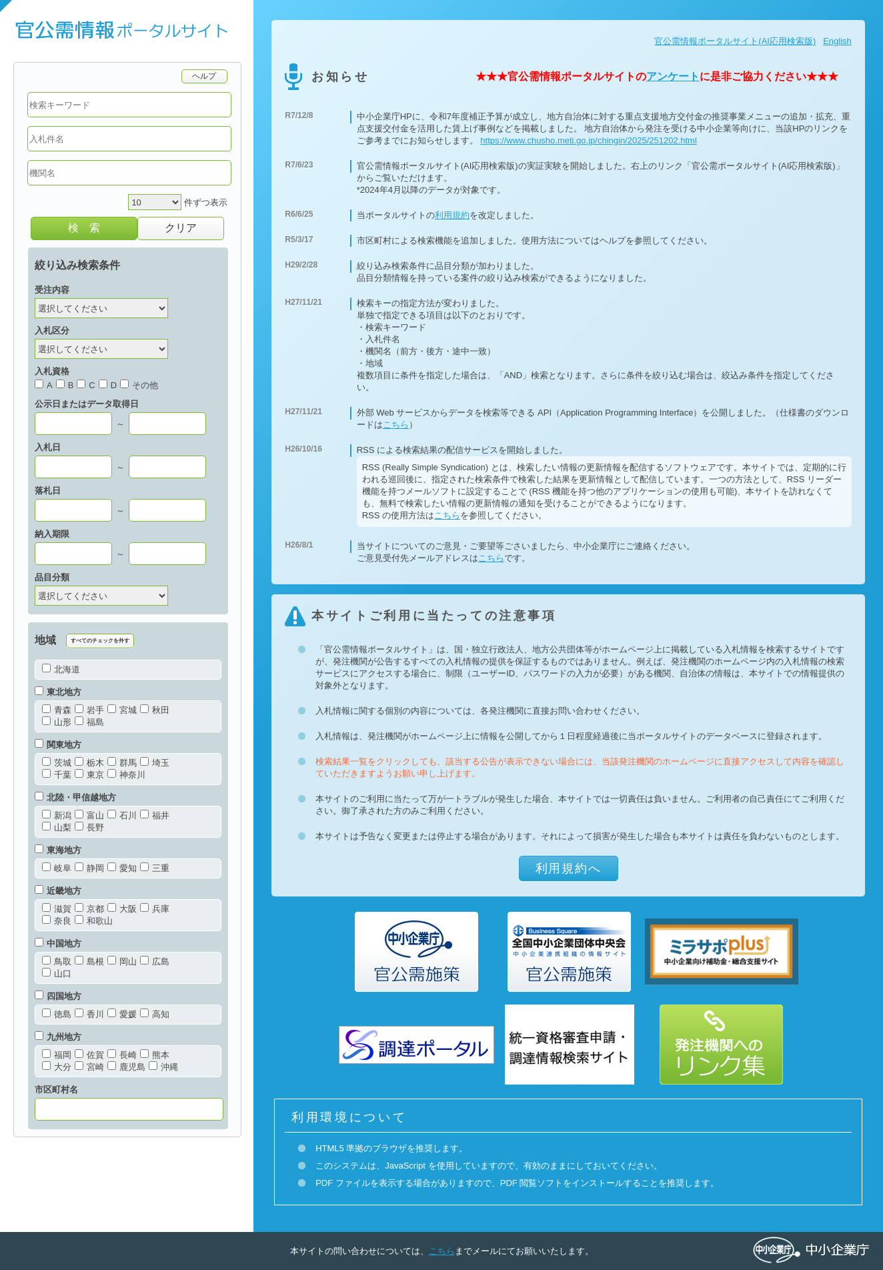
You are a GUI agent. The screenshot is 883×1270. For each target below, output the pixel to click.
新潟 (56, 815)
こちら (396, 425)
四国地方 (58, 996)
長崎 (122, 1055)
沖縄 (163, 1067)
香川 (89, 1014)
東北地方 (58, 692)
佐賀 (89, 1055)
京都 (89, 909)
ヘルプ (204, 75)
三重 (154, 868)
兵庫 (154, 909)
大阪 (122, 909)
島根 (89, 962)
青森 (56, 710)
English (837, 41)
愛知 (122, 868)
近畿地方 (58, 891)
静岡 (89, 868)
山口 (56, 974)
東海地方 (58, 850)
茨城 (56, 763)
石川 (122, 815)
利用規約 (452, 215)
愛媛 (122, 1014)
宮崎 (89, 1067)
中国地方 (58, 943)
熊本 (154, 1055)
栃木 (89, 763)
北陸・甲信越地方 (75, 797)
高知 (154, 1014)
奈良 (56, 921)
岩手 (89, 710)
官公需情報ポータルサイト (126, 31)
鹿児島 (126, 1067)
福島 (89, 722)
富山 (89, 815)
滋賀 (56, 909)
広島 (154, 962)
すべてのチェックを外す (100, 641)
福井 (154, 815)
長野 (89, 827)
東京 (89, 775)
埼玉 (154, 763)
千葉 (56, 775)
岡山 (122, 962)
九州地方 (58, 1037)
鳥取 (56, 962)
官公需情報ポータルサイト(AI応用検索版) (735, 41)
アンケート (673, 76)
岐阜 (56, 868)
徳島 (56, 1014)
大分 (56, 1067)
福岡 (56, 1055)
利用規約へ (569, 868)
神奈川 (126, 775)
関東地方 (58, 745)
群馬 (122, 763)
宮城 (122, 710)
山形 (56, 722)
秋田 (154, 710)
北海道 (61, 669)
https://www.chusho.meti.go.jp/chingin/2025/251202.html (588, 140)
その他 (139, 385)
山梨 (56, 827)
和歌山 (94, 921)
